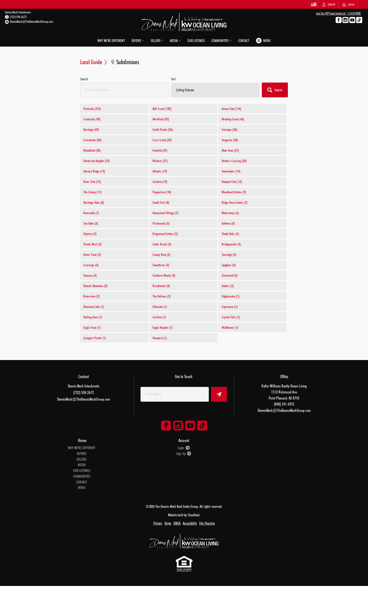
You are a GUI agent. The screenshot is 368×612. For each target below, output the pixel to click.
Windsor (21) (160, 160)
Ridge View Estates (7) (235, 202)
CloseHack (194, 514)
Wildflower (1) (230, 327)
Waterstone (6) (230, 213)
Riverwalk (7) (91, 213)
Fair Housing (207, 523)
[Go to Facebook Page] (339, 20)
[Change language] (314, 4)
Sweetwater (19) (231, 171)
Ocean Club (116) (231, 108)
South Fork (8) (161, 202)
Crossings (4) (91, 265)
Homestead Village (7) (165, 213)
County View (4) (161, 254)
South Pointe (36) (163, 129)
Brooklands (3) (161, 286)
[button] (275, 90)
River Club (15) (92, 181)
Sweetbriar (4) (161, 265)
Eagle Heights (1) (163, 327)
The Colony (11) (92, 192)
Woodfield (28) (92, 150)
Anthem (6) (228, 223)
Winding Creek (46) (233, 119)
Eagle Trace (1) (92, 327)
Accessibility (190, 523)
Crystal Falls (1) (231, 317)
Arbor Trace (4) (92, 254)
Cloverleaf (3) (230, 275)
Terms (167, 523)
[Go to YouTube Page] (352, 20)
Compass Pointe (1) (94, 338)
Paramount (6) (161, 223)
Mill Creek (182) (162, 108)
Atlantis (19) (160, 171)
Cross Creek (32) (162, 140)
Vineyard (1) (160, 338)
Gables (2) (228, 286)
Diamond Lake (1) (93, 306)
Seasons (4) (90, 275)
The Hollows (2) (162, 296)
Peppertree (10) (162, 192)
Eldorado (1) (160, 306)
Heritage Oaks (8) (93, 202)
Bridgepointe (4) (231, 244)
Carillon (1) (159, 317)
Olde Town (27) (230, 150)
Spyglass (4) (229, 265)
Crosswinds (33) (92, 140)
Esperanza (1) (230, 306)
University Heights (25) (96, 160)
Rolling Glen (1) (92, 317)
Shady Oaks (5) (230, 233)
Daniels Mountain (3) (95, 286)
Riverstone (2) (91, 296)
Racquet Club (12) (232, 181)
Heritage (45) (91, 129)
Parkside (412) (92, 108)
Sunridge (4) (229, 254)
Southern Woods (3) (164, 275)
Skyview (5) (90, 233)
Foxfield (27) (160, 150)
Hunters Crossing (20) (234, 160)
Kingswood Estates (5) (165, 233)
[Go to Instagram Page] (345, 20)
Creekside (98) (91, 119)
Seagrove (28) (230, 140)
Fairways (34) (229, 129)
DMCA (177, 523)
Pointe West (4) (92, 244)
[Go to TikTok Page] (359, 20)
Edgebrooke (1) (231, 296)
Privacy (157, 523)
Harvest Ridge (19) (94, 171)
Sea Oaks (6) (90, 223)
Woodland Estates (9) (234, 192)
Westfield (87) (161, 119)
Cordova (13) (160, 181)
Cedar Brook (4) (162, 244)
